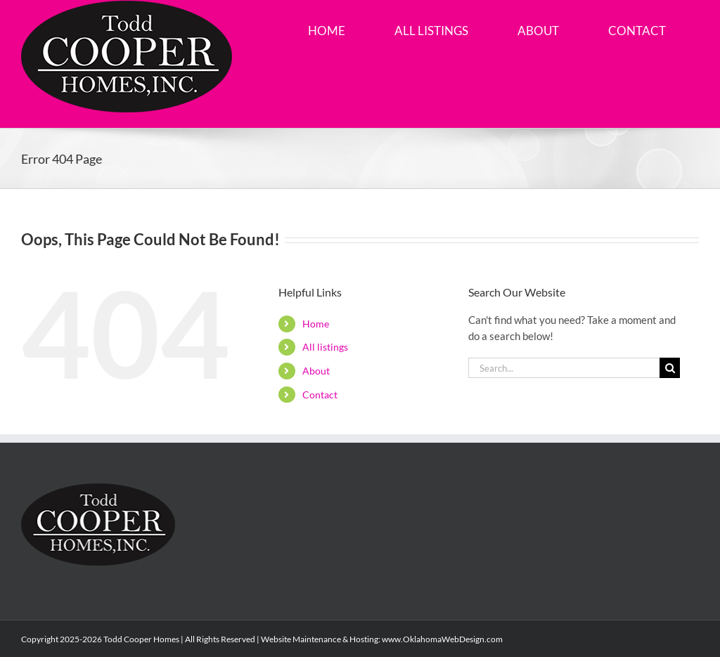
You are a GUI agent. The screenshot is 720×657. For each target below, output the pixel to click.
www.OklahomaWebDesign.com (442, 639)
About (316, 371)
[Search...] (564, 368)
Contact (320, 395)
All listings (325, 347)
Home (315, 324)
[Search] (670, 368)
